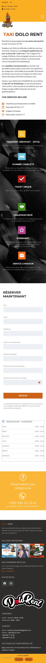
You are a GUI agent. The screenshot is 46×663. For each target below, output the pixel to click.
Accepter (19, 659)
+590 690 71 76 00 (9, 9)
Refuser (29, 659)
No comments (8, 571)
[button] (9, 551)
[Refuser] (43, 654)
